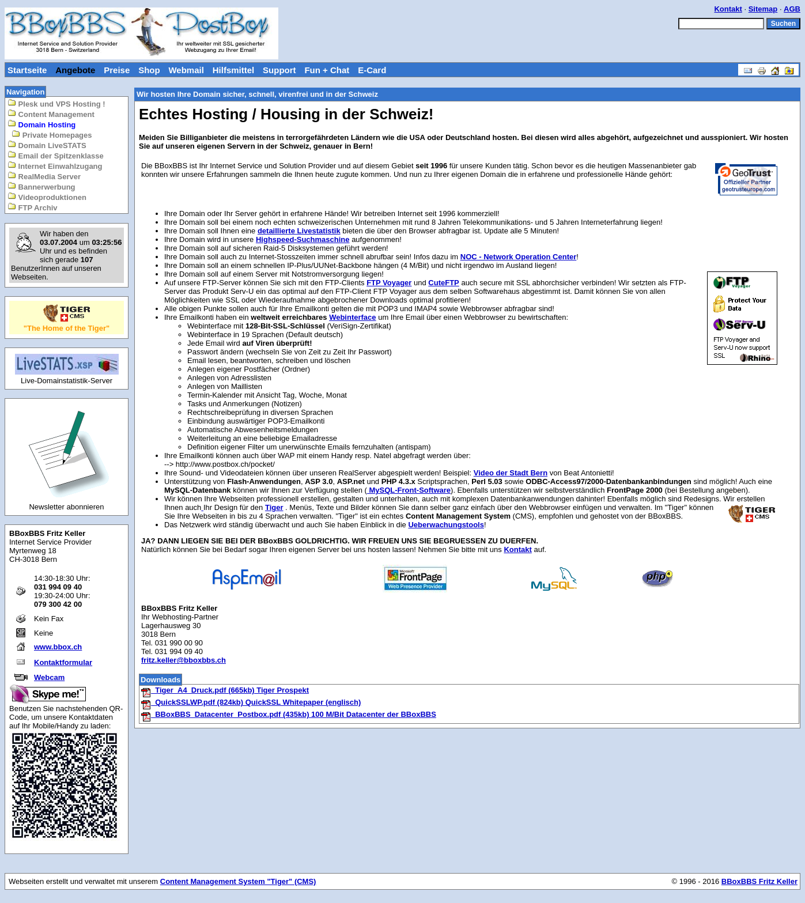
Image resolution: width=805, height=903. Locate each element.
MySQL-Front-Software (409, 490)
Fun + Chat (326, 70)
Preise (117, 70)
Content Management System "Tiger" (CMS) (238, 881)
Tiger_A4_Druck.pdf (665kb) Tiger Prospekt (225, 690)
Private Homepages (52, 134)
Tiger (274, 507)
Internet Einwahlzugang (55, 166)
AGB (792, 9)
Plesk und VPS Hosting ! (56, 103)
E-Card (372, 70)
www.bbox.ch (58, 647)
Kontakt (728, 9)
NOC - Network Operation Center (518, 256)
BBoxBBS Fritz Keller (759, 881)
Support (279, 70)
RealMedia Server (44, 176)
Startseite (27, 70)
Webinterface (352, 317)
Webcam (49, 677)
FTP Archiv (32, 207)
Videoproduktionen (46, 197)
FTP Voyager (388, 282)
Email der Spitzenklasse (55, 155)
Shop (149, 70)
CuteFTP (443, 282)
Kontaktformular (63, 662)
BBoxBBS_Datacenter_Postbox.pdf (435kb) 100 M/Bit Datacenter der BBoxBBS (288, 714)
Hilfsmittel (234, 70)
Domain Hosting (41, 124)
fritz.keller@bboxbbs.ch (183, 660)
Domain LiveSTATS (46, 145)
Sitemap (763, 9)
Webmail (185, 70)
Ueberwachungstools (445, 524)
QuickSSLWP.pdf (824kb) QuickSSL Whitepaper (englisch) (251, 702)
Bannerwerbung (41, 186)
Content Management (51, 114)
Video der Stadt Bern (510, 472)
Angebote (75, 70)
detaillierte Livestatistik (299, 230)
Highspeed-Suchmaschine (303, 239)
